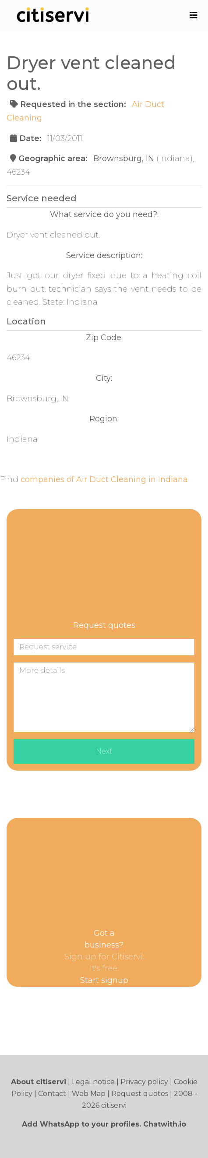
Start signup (104, 980)
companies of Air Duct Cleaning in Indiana (104, 479)
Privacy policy (144, 1082)
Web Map (89, 1093)
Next (104, 751)
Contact (52, 1093)
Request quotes (139, 1093)
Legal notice (93, 1082)
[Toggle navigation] (193, 15)
